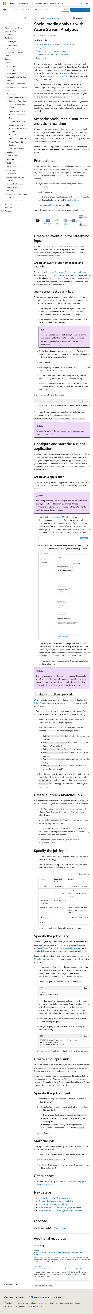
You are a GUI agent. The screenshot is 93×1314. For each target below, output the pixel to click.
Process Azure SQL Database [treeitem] (16, 143)
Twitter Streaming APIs (43, 703)
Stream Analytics (53, 18)
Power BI (63, 76)
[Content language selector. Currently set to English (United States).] (14, 1297)
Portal (66, 10)
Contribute (43, 1303)
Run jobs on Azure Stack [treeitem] (18, 101)
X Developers (67, 517)
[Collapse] (25, 18)
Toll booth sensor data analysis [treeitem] (17, 106)
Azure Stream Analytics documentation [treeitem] (13, 29)
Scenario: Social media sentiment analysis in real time (55, 44)
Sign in (87, 3)
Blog (33, 1303)
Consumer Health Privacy (69, 1303)
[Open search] (81, 3)
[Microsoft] (4, 3)
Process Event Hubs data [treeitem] (18, 138)
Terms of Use (7, 1306)
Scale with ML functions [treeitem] (16, 184)
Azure (43, 18)
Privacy (53, 1303)
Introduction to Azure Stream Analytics (55, 1198)
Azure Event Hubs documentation (48, 255)
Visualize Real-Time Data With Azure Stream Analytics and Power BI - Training (60, 1253)
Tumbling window (41, 959)
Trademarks (19, 1306)
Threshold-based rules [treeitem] (17, 121)
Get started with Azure (80, 10)
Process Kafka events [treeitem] (16, 135)
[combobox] (15, 23)
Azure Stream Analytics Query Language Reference (58, 948)
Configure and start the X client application (52, 54)
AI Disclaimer (8, 1303)
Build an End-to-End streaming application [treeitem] (15, 50)
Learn (36, 18)
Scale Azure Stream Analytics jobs (53, 1204)
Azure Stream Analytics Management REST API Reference (62, 1210)
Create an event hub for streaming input (51, 51)
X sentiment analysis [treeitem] (16, 97)
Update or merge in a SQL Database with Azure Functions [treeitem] (18, 128)
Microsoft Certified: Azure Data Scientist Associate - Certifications (59, 1269)
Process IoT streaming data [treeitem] (17, 116)
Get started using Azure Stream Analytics (56, 1201)
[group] (62, 405)
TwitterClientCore (71, 200)
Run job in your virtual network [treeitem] (15, 189)
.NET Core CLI (52, 205)
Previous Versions (22, 1303)
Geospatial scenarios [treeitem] (16, 148)
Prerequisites (40, 48)
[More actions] (88, 18)
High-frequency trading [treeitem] (17, 111)
